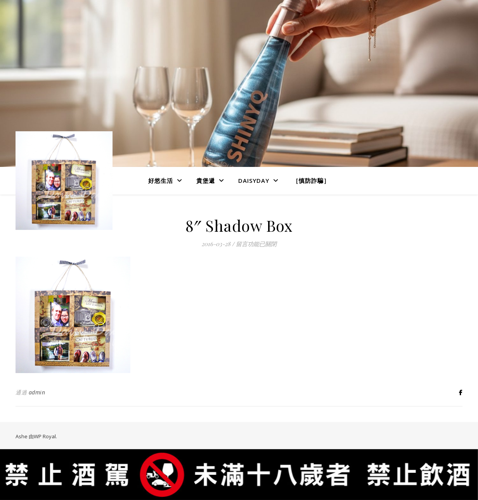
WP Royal (45, 436)
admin (37, 392)
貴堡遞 (205, 180)
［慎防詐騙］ (311, 180)
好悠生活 (160, 180)
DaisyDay (253, 180)
